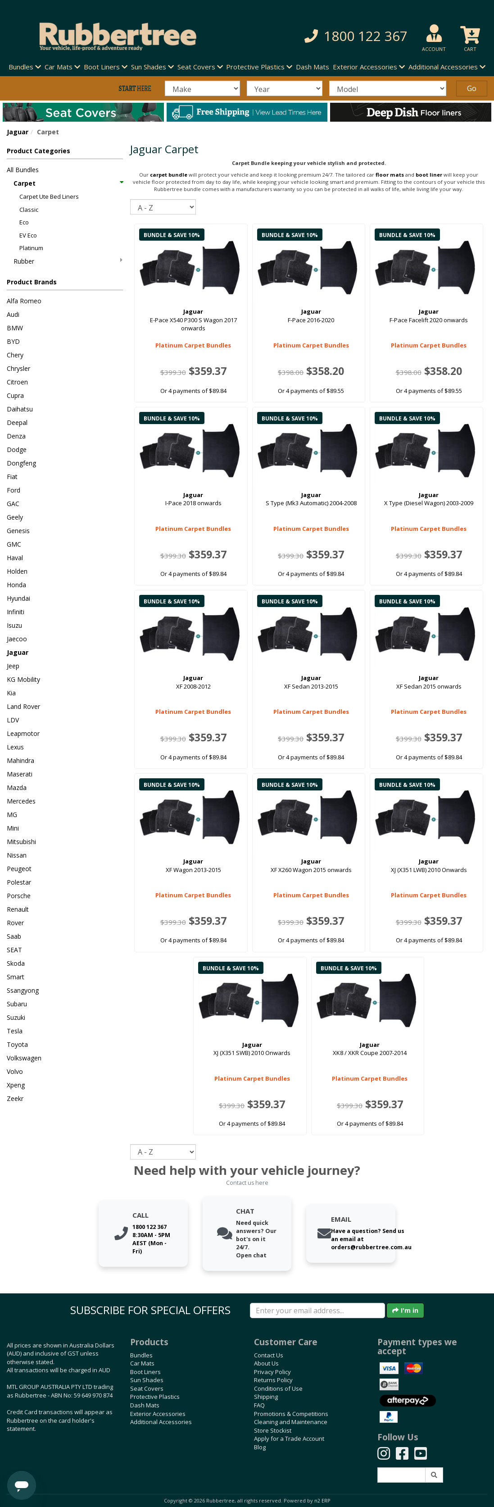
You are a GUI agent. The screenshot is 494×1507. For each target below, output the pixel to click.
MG (12, 814)
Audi (13, 314)
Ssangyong (23, 990)
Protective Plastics (155, 1397)
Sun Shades (146, 1380)
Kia (11, 693)
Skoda (16, 963)
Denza (16, 436)
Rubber (68, 261)
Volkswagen (24, 1058)
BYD (13, 341)
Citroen (17, 382)
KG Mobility (23, 679)
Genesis (18, 530)
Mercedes (21, 801)
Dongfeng (21, 463)
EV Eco (28, 235)
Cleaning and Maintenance (290, 1422)
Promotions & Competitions (291, 1414)
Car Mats (142, 1363)
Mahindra (20, 760)
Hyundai (18, 598)
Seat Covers (146, 1388)
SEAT (14, 949)
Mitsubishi (21, 841)
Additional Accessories (161, 1422)
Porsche (19, 895)
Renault (18, 909)
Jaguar (17, 132)
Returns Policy (273, 1380)
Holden (17, 571)
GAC (13, 503)
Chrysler (18, 368)
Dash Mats (312, 66)
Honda (16, 584)
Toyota (17, 1044)
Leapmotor (23, 733)
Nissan (17, 855)
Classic (28, 210)
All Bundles (23, 169)
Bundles (141, 1355)
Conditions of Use (278, 1388)
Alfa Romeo (24, 301)
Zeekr (15, 1098)
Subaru (17, 1004)
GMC (14, 544)
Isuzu (14, 625)
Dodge (17, 449)
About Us (266, 1363)
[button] (344, 36)
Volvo (15, 1071)
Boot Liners (145, 1372)
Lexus (15, 747)
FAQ (259, 1405)
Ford (13, 490)
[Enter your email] (317, 1310)
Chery (15, 355)
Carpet (68, 183)
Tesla (15, 1031)
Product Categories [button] (38, 150)
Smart (15, 977)
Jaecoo (17, 639)
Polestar (19, 882)
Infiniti (15, 611)
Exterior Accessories (158, 1414)
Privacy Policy (272, 1372)
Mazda (17, 787)
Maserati (19, 774)
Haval (15, 557)
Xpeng (16, 1085)
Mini (13, 828)
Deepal (17, 422)
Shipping (266, 1397)
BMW (15, 328)
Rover (15, 922)
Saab (14, 936)
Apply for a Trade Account (289, 1438)
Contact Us (268, 1355)
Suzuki (16, 1017)
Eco (24, 222)
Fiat (12, 476)
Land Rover (23, 706)
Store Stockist (272, 1430)
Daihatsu (20, 409)
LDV (13, 720)
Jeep (13, 666)
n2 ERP (322, 1501)
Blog (260, 1447)
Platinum (31, 248)
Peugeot (19, 868)
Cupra (15, 395)
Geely (15, 517)
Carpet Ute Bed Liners (49, 196)
